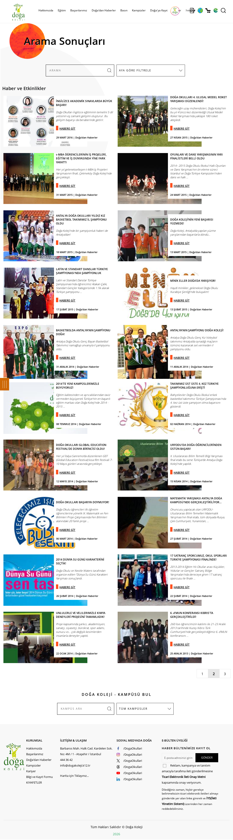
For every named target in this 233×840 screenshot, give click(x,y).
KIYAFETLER (34, 782)
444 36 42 (66, 760)
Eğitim (62, 10)
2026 (116, 834)
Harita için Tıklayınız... (74, 776)
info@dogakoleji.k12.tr (75, 765)
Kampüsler (139, 10)
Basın (123, 10)
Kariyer (31, 771)
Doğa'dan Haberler (104, 10)
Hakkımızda (45, 10)
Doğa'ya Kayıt (158, 10)
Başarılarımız (78, 10)
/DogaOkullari (132, 748)
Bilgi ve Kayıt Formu (39, 777)
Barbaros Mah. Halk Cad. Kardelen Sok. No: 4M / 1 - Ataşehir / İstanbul (86, 751)
